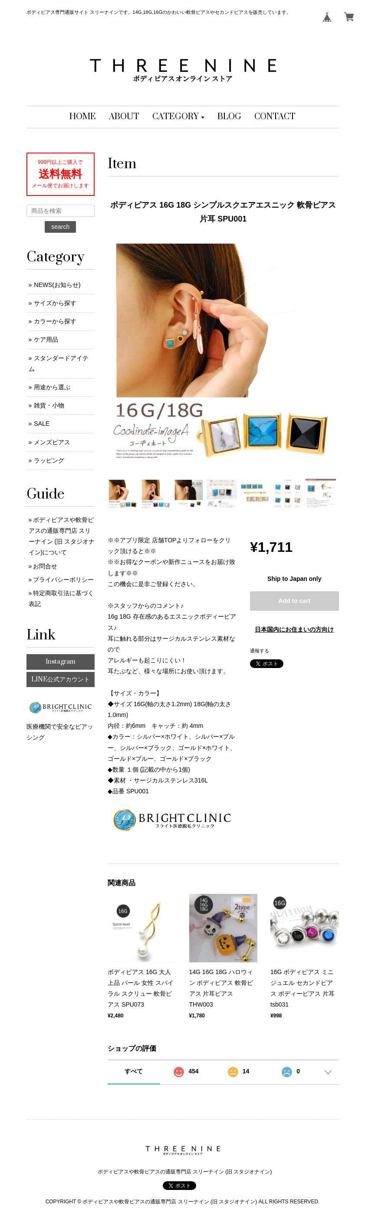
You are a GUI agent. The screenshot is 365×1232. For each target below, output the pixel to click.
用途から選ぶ (52, 387)
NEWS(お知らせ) (57, 284)
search (60, 226)
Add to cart (294, 600)
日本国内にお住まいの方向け (294, 629)
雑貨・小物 (49, 405)
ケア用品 (46, 339)
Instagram (61, 662)
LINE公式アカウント (60, 679)
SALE (41, 423)
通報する (259, 650)
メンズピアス (52, 442)
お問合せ (45, 566)
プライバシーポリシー (63, 579)
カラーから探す (55, 321)
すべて (134, 1071)
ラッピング (49, 460)
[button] (178, 117)
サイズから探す (55, 303)
